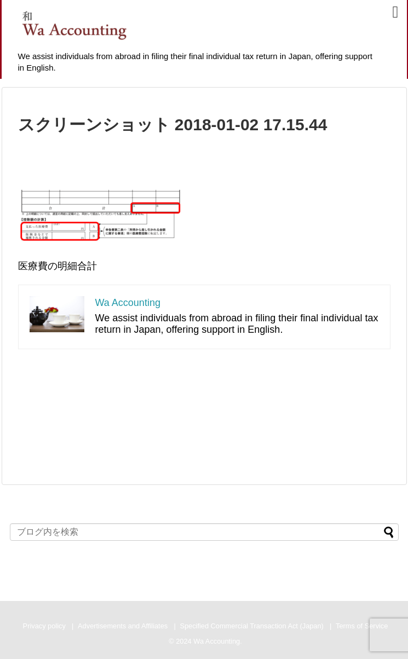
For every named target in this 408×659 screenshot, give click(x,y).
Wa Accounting (127, 302)
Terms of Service (362, 626)
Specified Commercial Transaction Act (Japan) (251, 626)
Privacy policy (44, 626)
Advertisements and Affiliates (123, 626)
